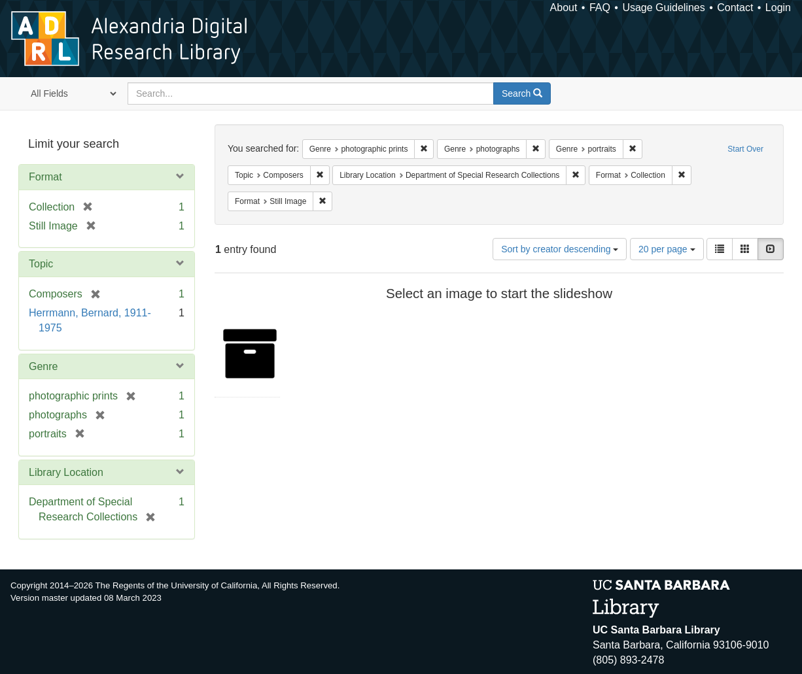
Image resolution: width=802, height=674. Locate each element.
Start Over (745, 149)
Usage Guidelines (663, 7)
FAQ (599, 7)
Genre (43, 366)
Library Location (66, 472)
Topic (41, 263)
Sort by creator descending (559, 249)
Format (45, 176)
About (564, 7)
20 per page (666, 249)
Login (778, 7)
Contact (735, 7)
